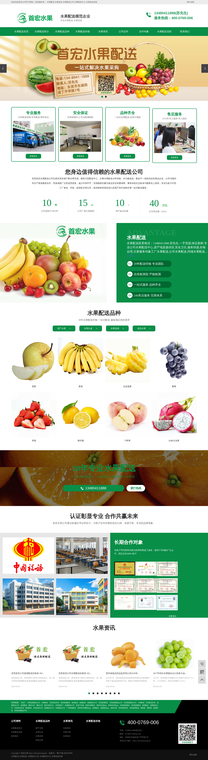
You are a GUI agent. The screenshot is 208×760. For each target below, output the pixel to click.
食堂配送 (75, 703)
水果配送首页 (21, 31)
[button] (102, 97)
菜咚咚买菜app (113, 705)
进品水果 (39, 740)
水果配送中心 (45, 756)
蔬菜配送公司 (92, 703)
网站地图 (190, 2)
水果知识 (67, 736)
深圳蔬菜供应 (123, 708)
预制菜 (143, 708)
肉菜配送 (24, 705)
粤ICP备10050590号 (65, 753)
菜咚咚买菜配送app (84, 708)
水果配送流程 (164, 31)
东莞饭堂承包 (150, 703)
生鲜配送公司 (60, 708)
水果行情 (67, 732)
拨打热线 (136, 512)
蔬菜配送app (104, 708)
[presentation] (3, 68)
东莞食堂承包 (54, 703)
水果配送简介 (42, 31)
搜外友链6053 (49, 705)
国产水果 (39, 728)
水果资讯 (103, 31)
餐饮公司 (32, 705)
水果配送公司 (33, 756)
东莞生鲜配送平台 (20, 711)
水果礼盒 (39, 732)
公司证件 (123, 31)
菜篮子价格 (80, 705)
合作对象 (144, 31)
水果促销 (39, 736)
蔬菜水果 (114, 708)
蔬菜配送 (82, 703)
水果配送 (45, 703)
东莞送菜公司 (38, 708)
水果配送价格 (82, 31)
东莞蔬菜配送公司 (33, 703)
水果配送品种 (62, 31)
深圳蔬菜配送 (125, 705)
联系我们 (185, 31)
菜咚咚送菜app (102, 705)
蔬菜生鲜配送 (90, 705)
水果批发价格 (57, 756)
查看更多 (33, 202)
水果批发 (23, 756)
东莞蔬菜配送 (65, 703)
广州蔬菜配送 (71, 708)
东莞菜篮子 (59, 705)
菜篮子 (23, 703)
